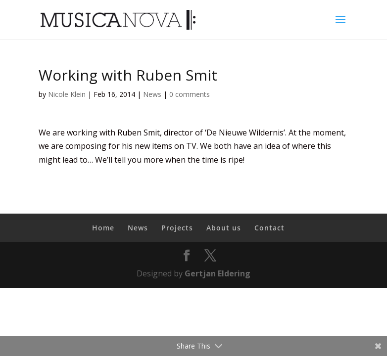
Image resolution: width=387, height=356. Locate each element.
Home (103, 227)
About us (223, 227)
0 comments (189, 94)
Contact (269, 227)
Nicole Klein (67, 94)
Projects (177, 227)
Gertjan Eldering (217, 273)
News (152, 94)
